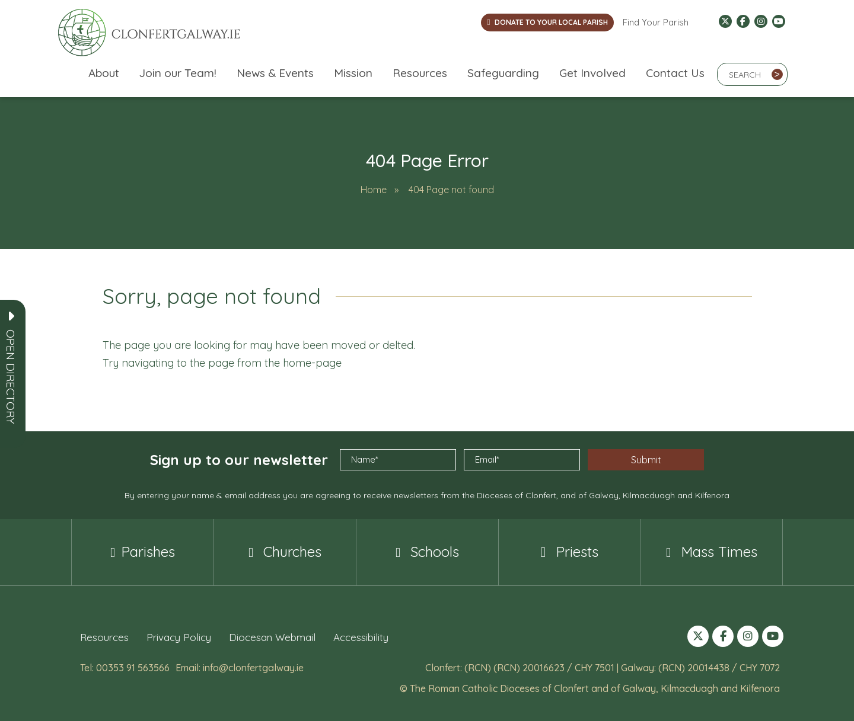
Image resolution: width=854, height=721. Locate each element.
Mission (353, 73)
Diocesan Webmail (272, 637)
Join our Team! (177, 73)
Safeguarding (503, 73)
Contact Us (675, 73)
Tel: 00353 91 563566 (125, 668)
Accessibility (360, 637)
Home (374, 190)
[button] (11, 376)
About (103, 73)
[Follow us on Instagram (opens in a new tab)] (761, 21)
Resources (420, 73)
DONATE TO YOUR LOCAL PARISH (547, 22)
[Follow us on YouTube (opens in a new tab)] (779, 21)
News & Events (275, 73)
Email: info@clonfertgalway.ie (240, 668)
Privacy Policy (178, 637)
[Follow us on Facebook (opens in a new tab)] (743, 21)
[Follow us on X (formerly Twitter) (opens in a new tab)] (725, 21)
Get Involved (592, 73)
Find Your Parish (656, 22)
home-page (312, 363)
